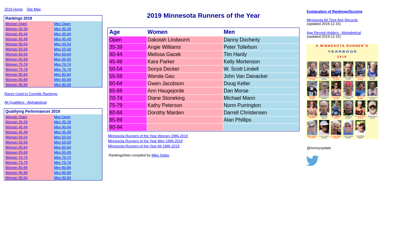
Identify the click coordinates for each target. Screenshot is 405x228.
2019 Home (13, 9)
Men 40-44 (62, 34)
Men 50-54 (62, 44)
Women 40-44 (16, 34)
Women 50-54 (16, 44)
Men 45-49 (62, 39)
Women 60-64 (16, 54)
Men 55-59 (62, 49)
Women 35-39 (16, 29)
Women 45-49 (16, 39)
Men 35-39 (62, 29)
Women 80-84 (16, 74)
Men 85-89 (62, 79)
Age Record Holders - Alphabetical (334, 33)
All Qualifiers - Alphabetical (25, 102)
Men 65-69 (62, 59)
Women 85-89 (16, 79)
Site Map (34, 9)
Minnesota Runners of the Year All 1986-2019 (143, 146)
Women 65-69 (16, 59)
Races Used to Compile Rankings (30, 94)
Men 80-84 (62, 74)
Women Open (16, 24)
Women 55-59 (16, 49)
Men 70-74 (62, 64)
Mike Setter (160, 155)
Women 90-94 (16, 84)
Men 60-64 (62, 54)
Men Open (62, 24)
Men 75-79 (62, 69)
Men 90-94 (62, 84)
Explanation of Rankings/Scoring (334, 11)
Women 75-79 (16, 69)
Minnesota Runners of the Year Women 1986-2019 (148, 136)
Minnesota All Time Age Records (332, 20)
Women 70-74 (16, 64)
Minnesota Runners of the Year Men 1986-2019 (145, 141)
